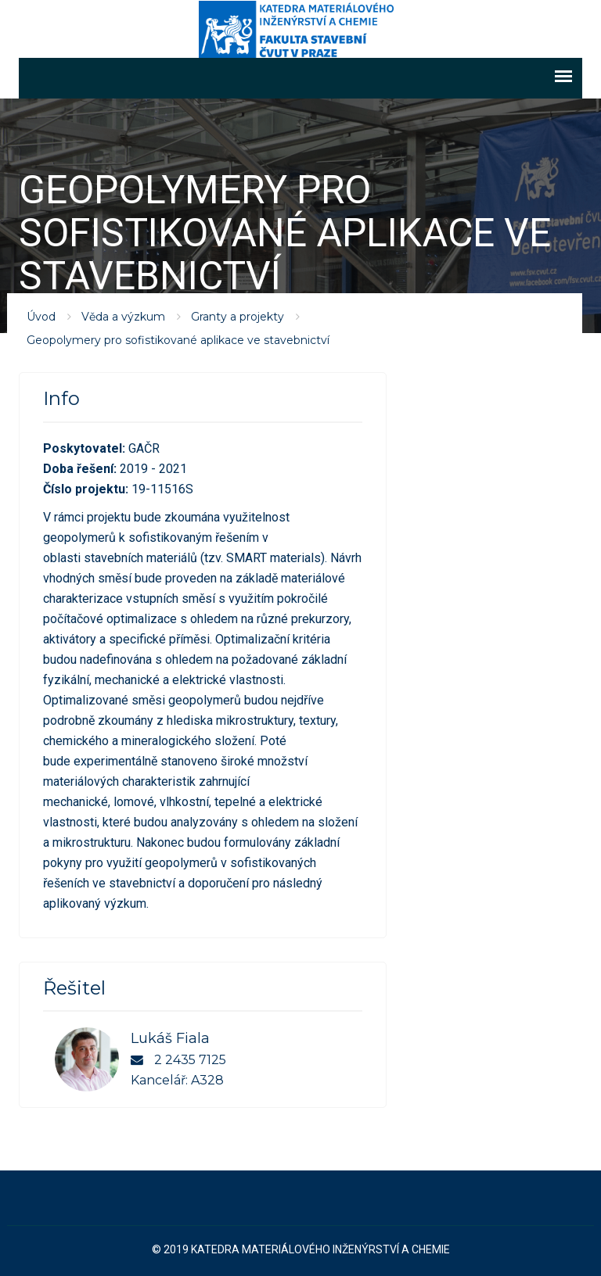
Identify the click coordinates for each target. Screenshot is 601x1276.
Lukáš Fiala (170, 1037)
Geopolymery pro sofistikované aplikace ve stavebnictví (178, 339)
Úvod (41, 316)
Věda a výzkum (123, 316)
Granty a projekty (237, 316)
